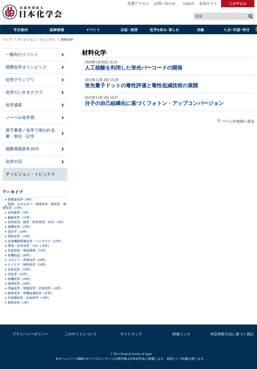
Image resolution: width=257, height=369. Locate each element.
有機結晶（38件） (20, 255)
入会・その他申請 (236, 30)
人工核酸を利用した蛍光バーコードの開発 (133, 68)
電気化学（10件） (20, 236)
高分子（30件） (18, 231)
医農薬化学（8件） (21, 199)
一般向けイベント (22, 54)
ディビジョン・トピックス (35, 39)
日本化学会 (32, 12)
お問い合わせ (165, 3)
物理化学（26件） (20, 283)
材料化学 (67, 39)
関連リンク (181, 334)
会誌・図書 (128, 30)
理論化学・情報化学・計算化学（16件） (35, 288)
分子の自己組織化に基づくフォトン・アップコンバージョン (154, 103)
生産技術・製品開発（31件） (28, 250)
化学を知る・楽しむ (164, 30)
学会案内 (21, 30)
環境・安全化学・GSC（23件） (29, 246)
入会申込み (238, 3)
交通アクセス (138, 3)
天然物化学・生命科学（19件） (29, 298)
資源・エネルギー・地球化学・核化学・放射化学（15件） (34, 205)
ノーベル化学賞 (20, 117)
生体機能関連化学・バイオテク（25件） (35, 241)
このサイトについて (81, 334)
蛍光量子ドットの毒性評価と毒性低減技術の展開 (141, 85)
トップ (7, 39)
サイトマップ (131, 334)
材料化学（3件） (19, 302)
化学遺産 (14, 105)
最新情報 (57, 30)
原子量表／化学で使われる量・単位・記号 (30, 133)
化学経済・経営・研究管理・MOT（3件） (37, 222)
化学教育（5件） (19, 212)
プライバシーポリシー (30, 334)
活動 (200, 30)
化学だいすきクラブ (24, 92)
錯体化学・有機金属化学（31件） (31, 293)
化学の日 (14, 161)
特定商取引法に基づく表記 (232, 334)
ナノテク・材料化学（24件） (28, 264)
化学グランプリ (20, 79)
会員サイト (208, 3)
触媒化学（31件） (20, 217)
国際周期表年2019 (22, 149)
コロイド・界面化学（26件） (28, 260)
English (188, 3)
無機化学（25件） (20, 227)
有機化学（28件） (20, 279)
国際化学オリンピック (26, 67)
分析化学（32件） (20, 269)
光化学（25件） (18, 274)
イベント (93, 30)
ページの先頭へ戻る (238, 121)
